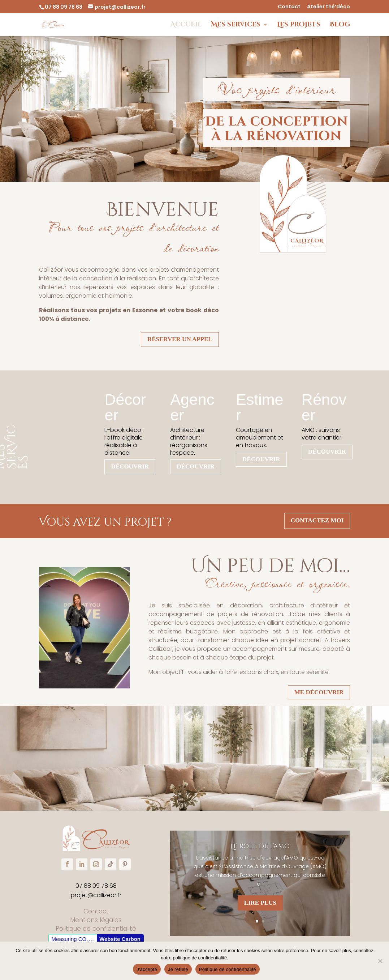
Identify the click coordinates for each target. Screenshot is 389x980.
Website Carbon (120, 939)
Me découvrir (318, 692)
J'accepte (147, 969)
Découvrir (130, 466)
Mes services (235, 25)
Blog (340, 25)
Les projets (298, 25)
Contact (289, 7)
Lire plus (260, 903)
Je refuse (178, 969)
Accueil (186, 25)
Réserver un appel (179, 339)
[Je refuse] (380, 960)
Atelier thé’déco (328, 7)
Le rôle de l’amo (260, 847)
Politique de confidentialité (227, 969)
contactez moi (317, 520)
